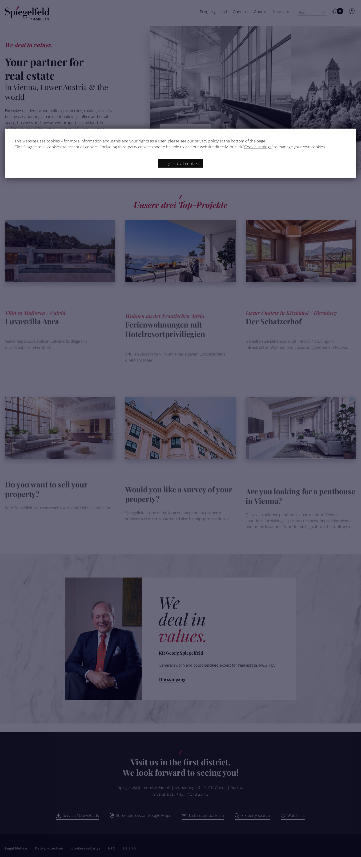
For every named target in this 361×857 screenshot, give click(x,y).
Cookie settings (258, 146)
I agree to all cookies (181, 163)
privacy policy (207, 141)
